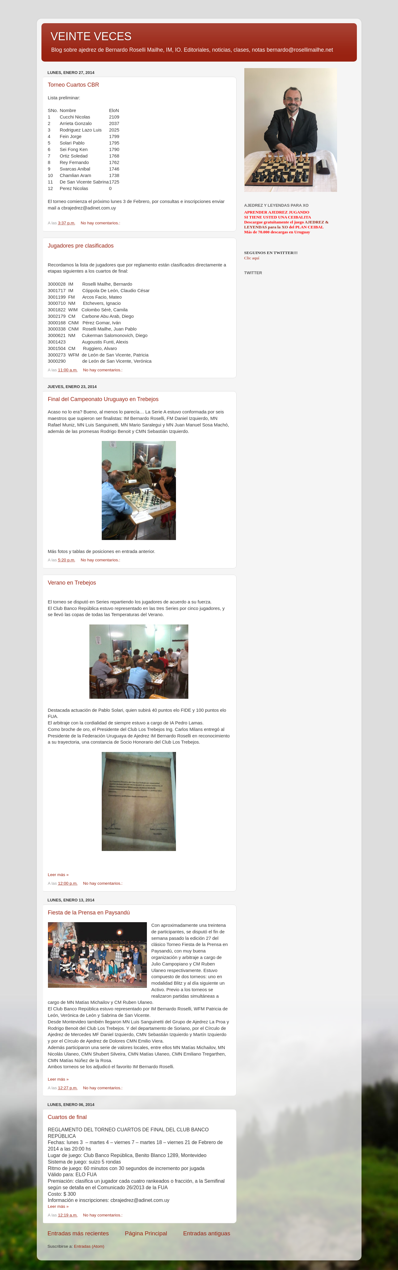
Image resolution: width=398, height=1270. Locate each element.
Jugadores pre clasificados (81, 246)
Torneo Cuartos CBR (73, 85)
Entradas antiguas (206, 1233)
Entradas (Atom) (89, 1246)
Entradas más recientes (78, 1233)
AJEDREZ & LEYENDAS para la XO (286, 224)
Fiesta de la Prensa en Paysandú (89, 912)
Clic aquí (251, 258)
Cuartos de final (67, 1117)
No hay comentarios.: (101, 223)
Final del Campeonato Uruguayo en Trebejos (103, 399)
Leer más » (58, 874)
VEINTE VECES (91, 36)
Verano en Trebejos (72, 583)
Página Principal (146, 1233)
